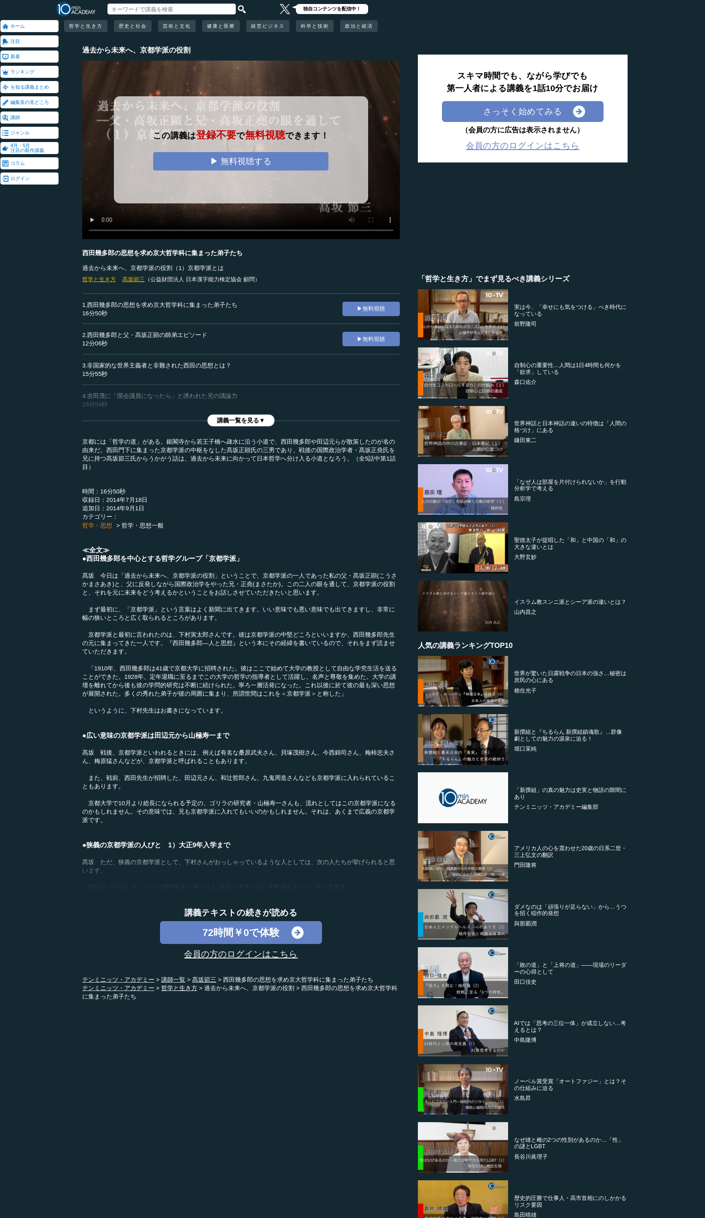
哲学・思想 (97, 525)
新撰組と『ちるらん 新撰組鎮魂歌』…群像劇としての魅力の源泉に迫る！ (568, 735)
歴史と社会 (133, 26)
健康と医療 (221, 26)
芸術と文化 (177, 26)
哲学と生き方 (86, 26)
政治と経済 (359, 26)
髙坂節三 (133, 279)
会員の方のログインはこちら (241, 953)
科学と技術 (315, 26)
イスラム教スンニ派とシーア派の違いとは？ (570, 602)
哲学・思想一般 (143, 525)
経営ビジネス (268, 26)
